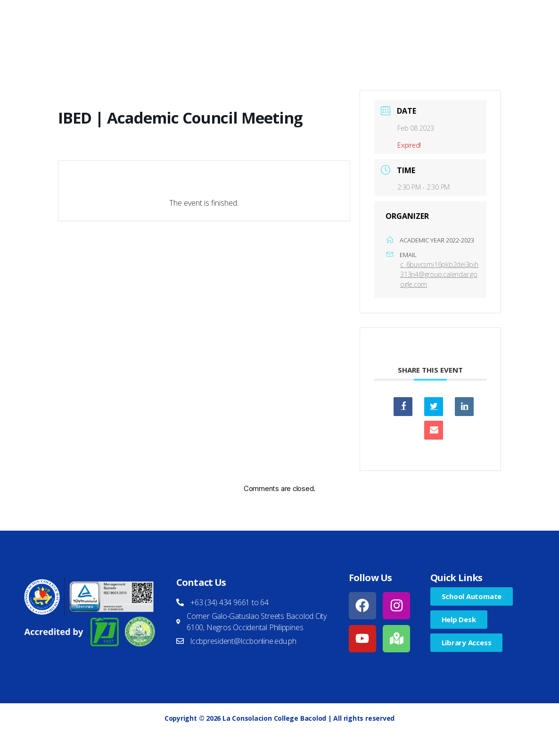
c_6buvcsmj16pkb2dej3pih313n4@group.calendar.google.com (439, 274)
